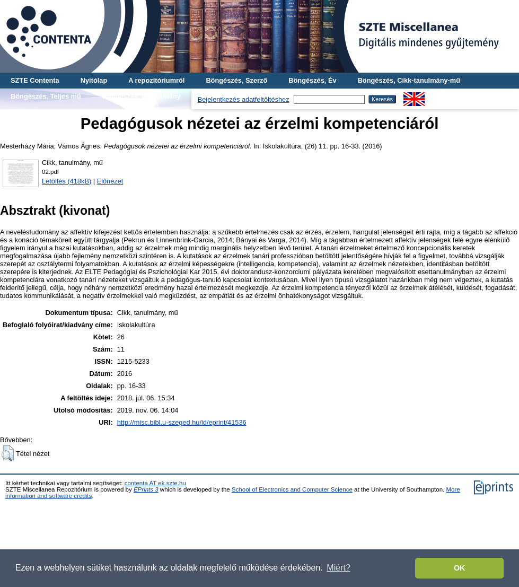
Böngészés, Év (312, 80)
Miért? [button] (338, 567)
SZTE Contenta (35, 80)
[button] (8, 453)
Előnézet (110, 181)
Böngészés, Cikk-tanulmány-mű (409, 80)
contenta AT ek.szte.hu (155, 483)
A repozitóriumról (156, 80)
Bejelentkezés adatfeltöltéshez (243, 99)
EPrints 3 (146, 489)
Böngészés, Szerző (236, 80)
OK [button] (459, 568)
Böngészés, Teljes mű (46, 96)
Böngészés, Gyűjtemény (141, 96)
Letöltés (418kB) (66, 181)
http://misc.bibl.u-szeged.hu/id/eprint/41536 (182, 422)
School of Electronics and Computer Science (292, 489)
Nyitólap (94, 80)
